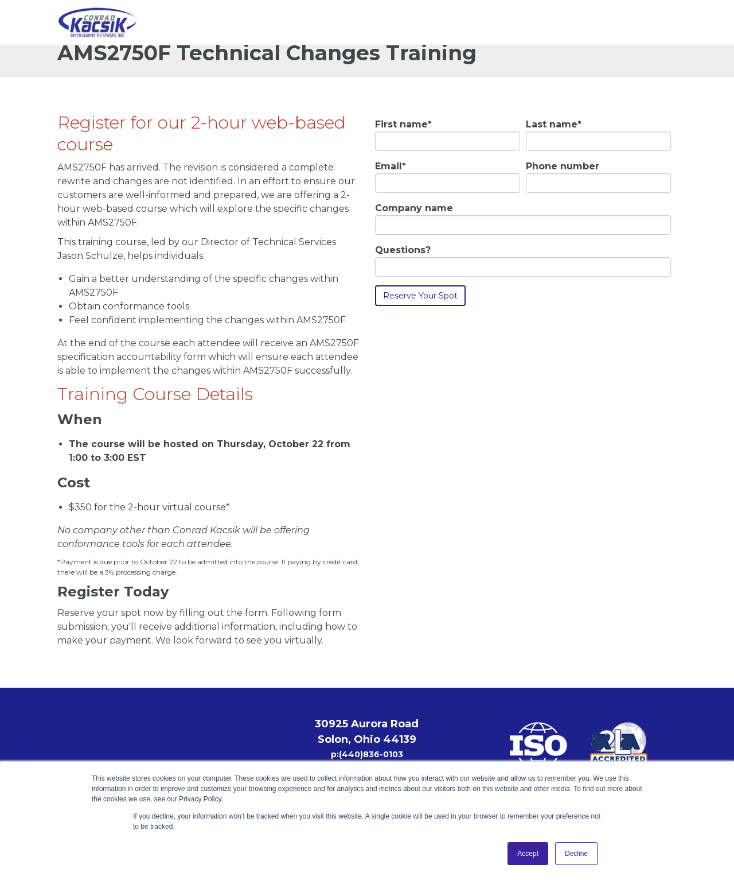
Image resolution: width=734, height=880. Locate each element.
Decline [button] (576, 854)
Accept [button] (527, 854)
